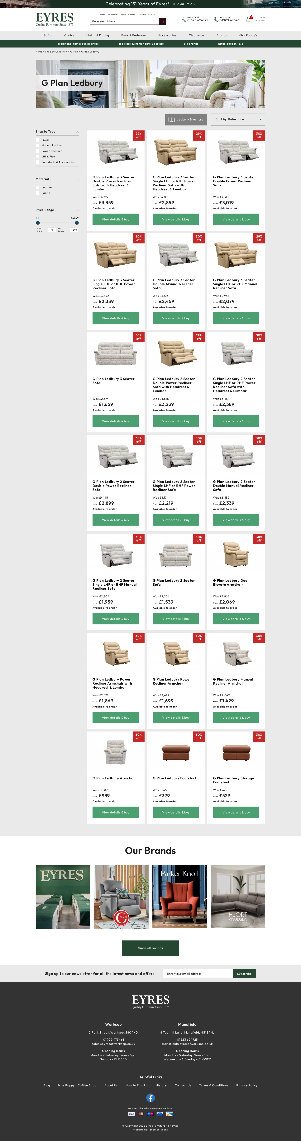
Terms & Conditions (213, 1085)
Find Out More (184, 4)
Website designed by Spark (150, 1129)
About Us (111, 1085)
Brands (222, 35)
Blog (46, 1085)
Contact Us (183, 1085)
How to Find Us (137, 1085)
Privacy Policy (247, 1085)
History (161, 1085)
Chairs (69, 35)
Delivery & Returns (146, 14)
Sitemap (173, 1125)
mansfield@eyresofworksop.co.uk (187, 1044)
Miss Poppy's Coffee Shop (77, 1085)
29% (139, 135)
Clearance (196, 35)
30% (259, 135)
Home (102, 14)
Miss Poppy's (248, 35)
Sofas (48, 35)
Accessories (167, 35)
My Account (113, 14)
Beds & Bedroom (133, 35)
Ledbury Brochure (190, 119)
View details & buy (115, 219)
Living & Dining (97, 35)
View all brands (150, 948)
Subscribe (244, 974)
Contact (132, 14)
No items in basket (260, 19)
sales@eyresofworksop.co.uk (113, 1044)
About (123, 14)
